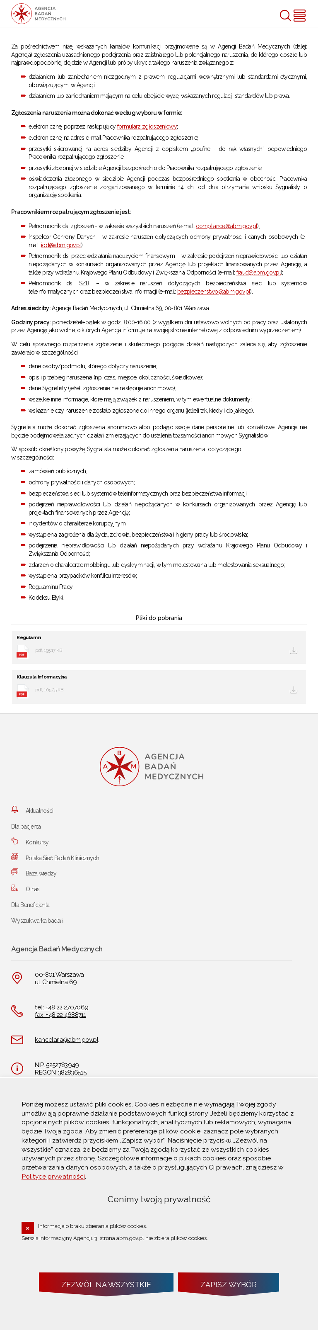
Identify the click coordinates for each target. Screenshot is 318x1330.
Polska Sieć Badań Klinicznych (62, 858)
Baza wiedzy (41, 873)
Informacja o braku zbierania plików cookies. (92, 1226)
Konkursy (37, 842)
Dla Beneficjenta (30, 905)
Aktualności (39, 810)
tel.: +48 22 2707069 (61, 1007)
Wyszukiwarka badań (37, 920)
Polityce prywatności (53, 1176)
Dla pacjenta (26, 826)
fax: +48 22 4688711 (60, 1015)
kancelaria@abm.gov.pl (66, 1039)
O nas (33, 889)
